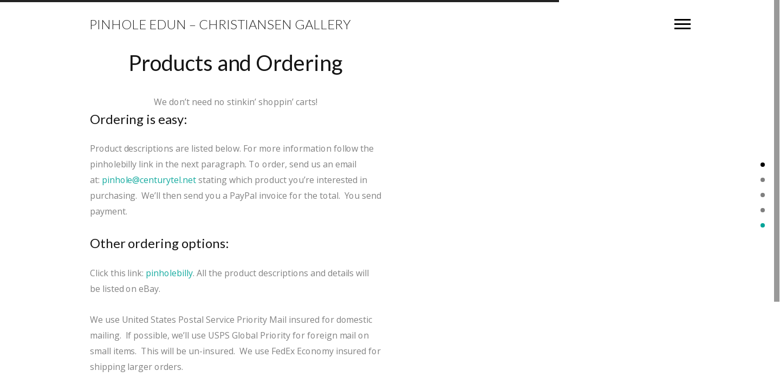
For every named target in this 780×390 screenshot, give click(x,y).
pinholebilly (169, 272)
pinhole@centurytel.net (149, 179)
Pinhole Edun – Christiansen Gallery (220, 24)
